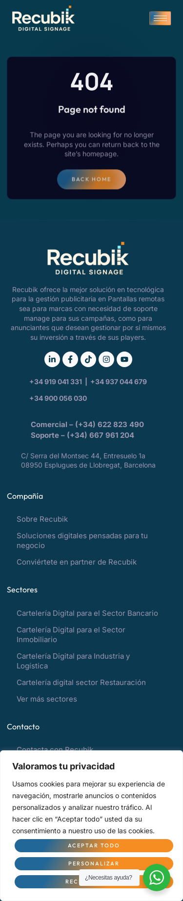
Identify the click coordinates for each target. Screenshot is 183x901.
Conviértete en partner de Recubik (77, 562)
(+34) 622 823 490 (110, 424)
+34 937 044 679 (118, 381)
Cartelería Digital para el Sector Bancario (87, 613)
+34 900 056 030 (58, 398)
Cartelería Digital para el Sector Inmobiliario (71, 634)
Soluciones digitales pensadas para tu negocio (82, 540)
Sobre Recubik (42, 519)
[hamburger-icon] (160, 18)
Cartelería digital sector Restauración (81, 682)
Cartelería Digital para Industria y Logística (73, 660)
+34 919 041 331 (56, 381)
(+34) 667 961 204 (100, 435)
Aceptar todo (94, 845)
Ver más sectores (47, 699)
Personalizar (94, 863)
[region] (91, 825)
